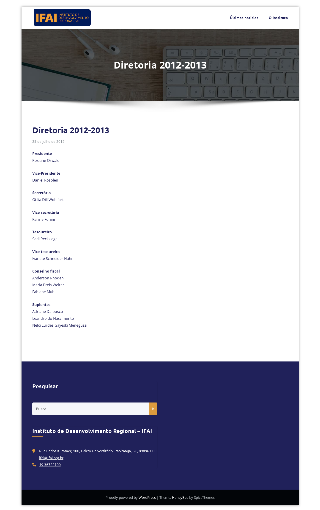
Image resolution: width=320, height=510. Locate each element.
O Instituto (278, 16)
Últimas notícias (244, 16)
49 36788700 (50, 462)
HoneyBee (180, 495)
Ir (153, 406)
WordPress (148, 495)
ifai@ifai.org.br (51, 455)
